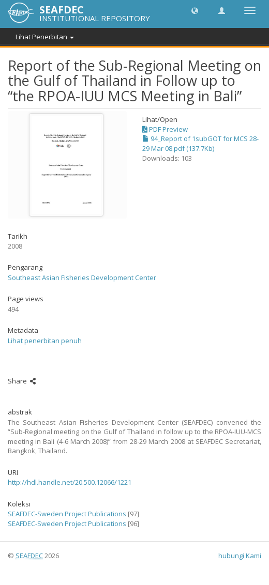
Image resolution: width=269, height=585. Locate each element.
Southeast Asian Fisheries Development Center (82, 277)
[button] (195, 10)
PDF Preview (165, 129)
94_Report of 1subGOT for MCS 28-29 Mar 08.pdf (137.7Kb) (200, 143)
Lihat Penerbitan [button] (45, 36)
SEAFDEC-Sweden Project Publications (67, 513)
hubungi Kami (239, 555)
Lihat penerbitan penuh (45, 340)
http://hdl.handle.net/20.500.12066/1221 (69, 482)
